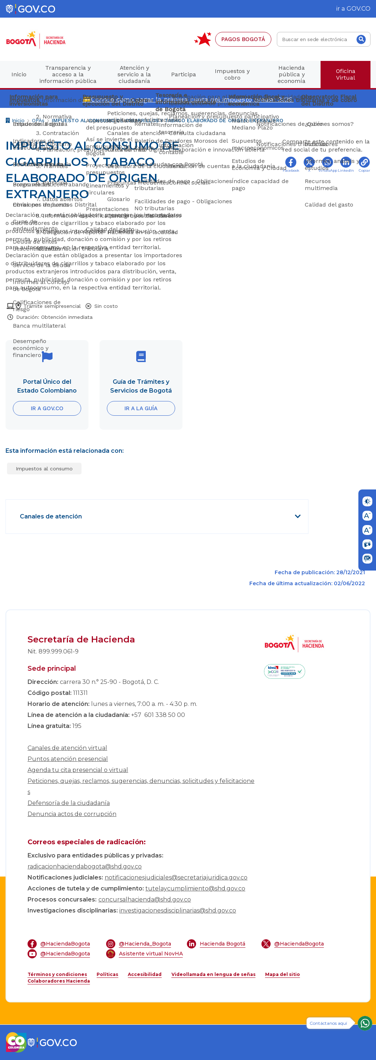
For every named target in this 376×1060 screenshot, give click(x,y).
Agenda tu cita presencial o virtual (78, 769)
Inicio (15, 121)
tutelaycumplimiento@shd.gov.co (195, 888)
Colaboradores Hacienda (59, 981)
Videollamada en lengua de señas (213, 974)
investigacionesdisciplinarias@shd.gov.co (177, 910)
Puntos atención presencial (68, 758)
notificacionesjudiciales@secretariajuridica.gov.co (176, 877)
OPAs (38, 120)
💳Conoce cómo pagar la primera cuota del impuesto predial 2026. (188, 99)
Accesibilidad (145, 974)
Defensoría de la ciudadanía (69, 802)
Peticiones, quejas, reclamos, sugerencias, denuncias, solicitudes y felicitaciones (141, 786)
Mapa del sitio (282, 974)
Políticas (107, 974)
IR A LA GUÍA (141, 408)
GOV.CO (358, 8)
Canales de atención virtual (67, 747)
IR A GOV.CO (47, 408)
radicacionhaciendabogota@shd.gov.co (85, 866)
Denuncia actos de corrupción (72, 814)
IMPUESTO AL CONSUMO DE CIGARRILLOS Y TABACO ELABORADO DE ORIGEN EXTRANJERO (167, 120)
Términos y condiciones (57, 974)
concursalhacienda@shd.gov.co (144, 899)
